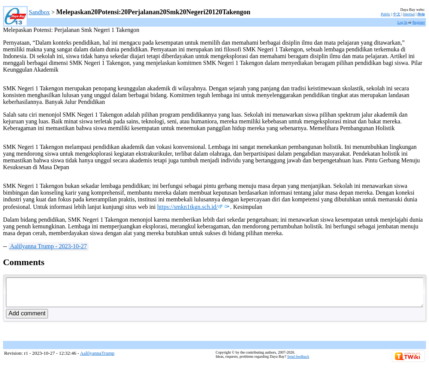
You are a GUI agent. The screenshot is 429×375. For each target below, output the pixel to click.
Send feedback (298, 362)
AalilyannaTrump (97, 359)
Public (385, 14)
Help (421, 14)
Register (419, 22)
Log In (402, 22)
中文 (397, 14)
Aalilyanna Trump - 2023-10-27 (48, 246)
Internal (409, 14)
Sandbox (39, 12)
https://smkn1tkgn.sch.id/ (190, 207)
